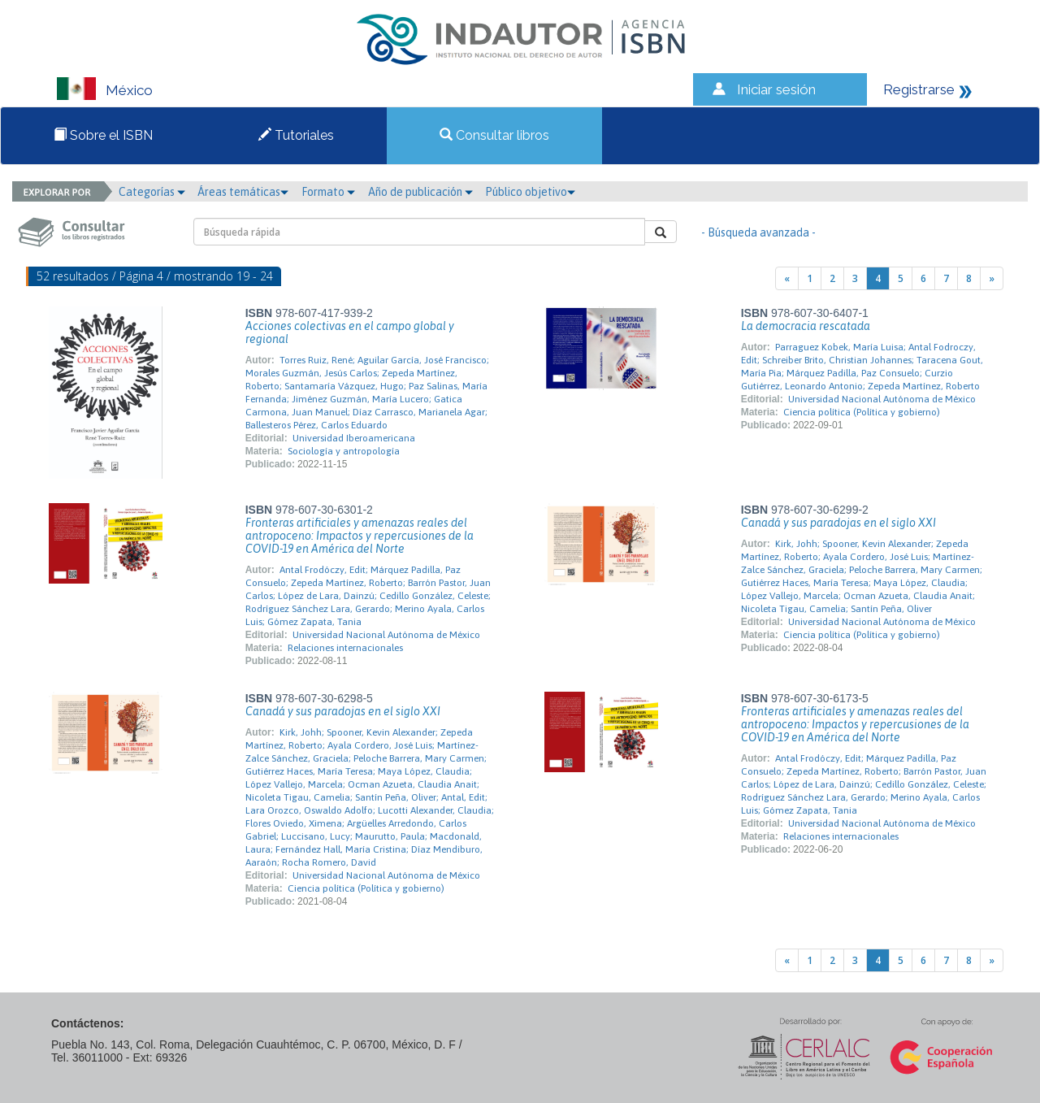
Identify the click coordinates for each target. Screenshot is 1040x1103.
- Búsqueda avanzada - (758, 232)
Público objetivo (530, 191)
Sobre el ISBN (103, 135)
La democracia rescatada (805, 325)
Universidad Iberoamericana (353, 438)
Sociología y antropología (344, 451)
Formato (328, 191)
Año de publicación (420, 191)
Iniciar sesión (776, 89)
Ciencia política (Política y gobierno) (861, 412)
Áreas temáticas (242, 191)
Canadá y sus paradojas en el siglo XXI (838, 522)
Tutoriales (296, 135)
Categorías (152, 191)
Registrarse (919, 89)
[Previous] (787, 278)
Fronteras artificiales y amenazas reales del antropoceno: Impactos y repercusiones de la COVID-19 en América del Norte (359, 535)
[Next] (991, 278)
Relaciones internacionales (345, 648)
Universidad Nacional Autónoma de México (882, 399)
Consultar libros (494, 135)
